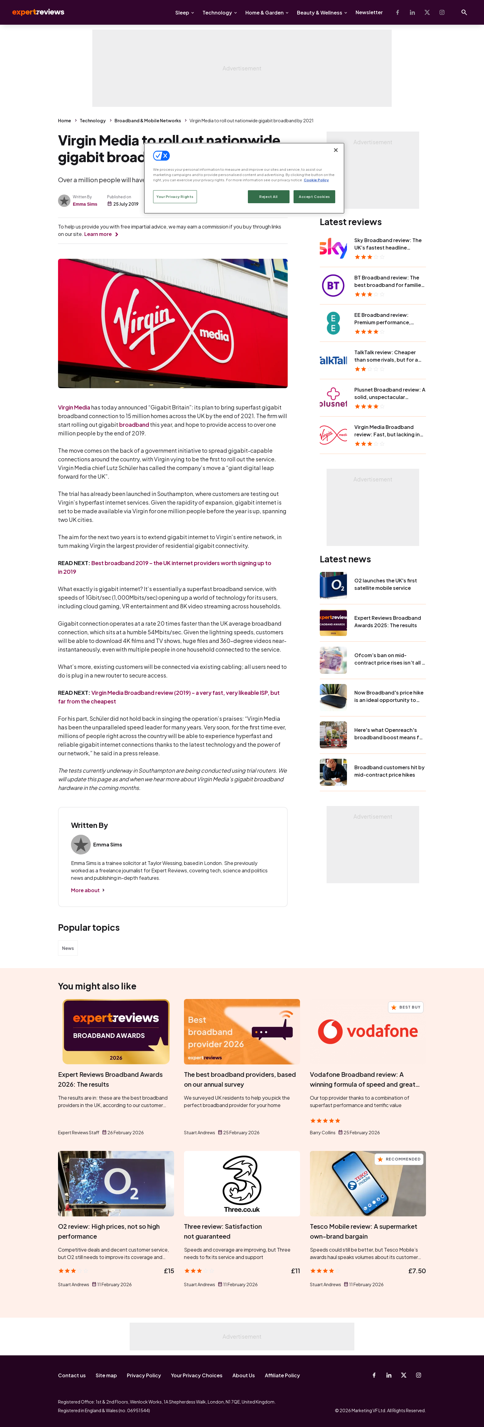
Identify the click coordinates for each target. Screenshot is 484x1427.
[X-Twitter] (427, 12)
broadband (134, 424)
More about (85, 890)
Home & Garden (264, 12)
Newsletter (369, 12)
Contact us (72, 1375)
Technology (217, 12)
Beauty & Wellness (319, 12)
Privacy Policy (144, 1375)
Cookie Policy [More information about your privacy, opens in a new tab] (316, 180)
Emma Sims (85, 204)
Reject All (268, 196)
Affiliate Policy (282, 1375)
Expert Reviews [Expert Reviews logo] (33, 12)
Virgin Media (74, 407)
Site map (106, 1375)
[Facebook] (397, 12)
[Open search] (464, 12)
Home (64, 120)
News (68, 948)
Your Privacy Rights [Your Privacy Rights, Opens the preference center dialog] (175, 196)
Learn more (98, 234)
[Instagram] (442, 12)
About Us (243, 1375)
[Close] (336, 150)
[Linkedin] (412, 12)
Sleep (182, 12)
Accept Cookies (314, 196)
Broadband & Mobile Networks (148, 120)
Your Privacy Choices (197, 1375)
